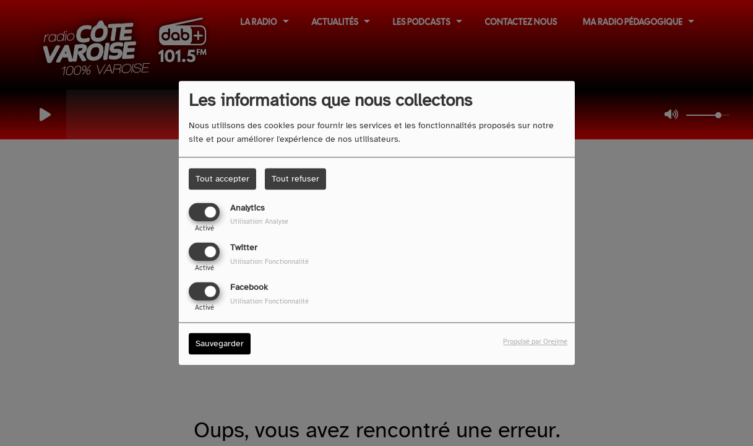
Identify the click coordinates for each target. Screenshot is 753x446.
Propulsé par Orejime (535, 342)
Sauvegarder (220, 344)
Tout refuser (295, 178)
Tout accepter (222, 178)
